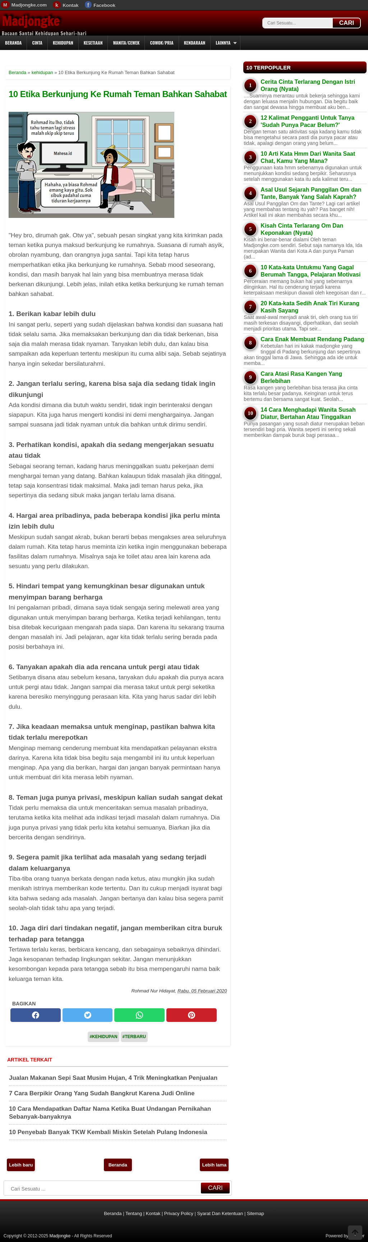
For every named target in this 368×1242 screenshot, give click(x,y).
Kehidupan (63, 43)
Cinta (37, 43)
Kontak (70, 5)
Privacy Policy (178, 1213)
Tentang (133, 1213)
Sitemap (255, 1213)
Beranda (13, 43)
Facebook (104, 5)
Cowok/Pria (161, 43)
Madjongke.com (29, 5)
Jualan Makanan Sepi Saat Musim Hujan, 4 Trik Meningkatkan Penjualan (113, 1077)
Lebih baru (21, 1165)
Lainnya (223, 43)
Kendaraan (195, 43)
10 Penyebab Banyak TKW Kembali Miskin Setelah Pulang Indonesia (108, 1132)
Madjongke (30, 21)
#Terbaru (134, 1036)
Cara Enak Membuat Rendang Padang (312, 339)
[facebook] (35, 1015)
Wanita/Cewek (126, 43)
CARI (346, 22)
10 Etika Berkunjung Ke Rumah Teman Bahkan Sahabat (118, 94)
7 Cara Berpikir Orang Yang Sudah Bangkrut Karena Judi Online (101, 1093)
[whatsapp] (139, 1015)
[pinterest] (191, 1015)
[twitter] (88, 1015)
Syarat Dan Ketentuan (220, 1213)
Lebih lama (214, 1165)
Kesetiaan (93, 43)
